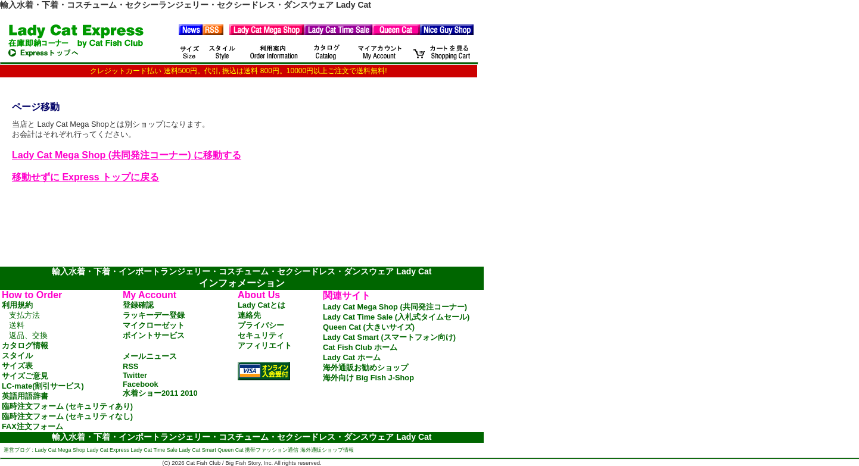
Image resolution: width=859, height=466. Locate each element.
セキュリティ (261, 335)
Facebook (140, 384)
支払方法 (24, 315)
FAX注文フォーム (32, 426)
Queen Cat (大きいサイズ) (369, 327)
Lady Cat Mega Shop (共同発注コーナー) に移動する (126, 155)
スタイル (17, 355)
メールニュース (150, 356)
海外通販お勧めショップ (365, 367)
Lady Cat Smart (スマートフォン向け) (389, 337)
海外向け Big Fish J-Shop (368, 377)
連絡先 (249, 315)
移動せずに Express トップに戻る (85, 177)
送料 (16, 325)
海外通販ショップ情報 (327, 450)
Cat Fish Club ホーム (360, 347)
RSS (130, 366)
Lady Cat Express (108, 450)
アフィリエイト (265, 345)
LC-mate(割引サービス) (43, 385)
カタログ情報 (25, 345)
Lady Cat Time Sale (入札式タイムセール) (396, 316)
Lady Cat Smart (197, 450)
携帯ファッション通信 (271, 450)
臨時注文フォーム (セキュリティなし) (67, 416)
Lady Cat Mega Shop (60, 450)
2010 (188, 393)
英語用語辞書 (25, 396)
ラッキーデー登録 (154, 315)
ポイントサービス (154, 335)
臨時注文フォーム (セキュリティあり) (67, 406)
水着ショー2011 (150, 393)
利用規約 (17, 305)
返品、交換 (28, 335)
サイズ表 (17, 365)
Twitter (135, 375)
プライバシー (261, 325)
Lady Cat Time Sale (154, 450)
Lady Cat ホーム (352, 357)
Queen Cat (230, 450)
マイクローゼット (154, 325)
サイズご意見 (25, 375)
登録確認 (138, 305)
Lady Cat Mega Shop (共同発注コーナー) (395, 306)
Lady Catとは (261, 305)
